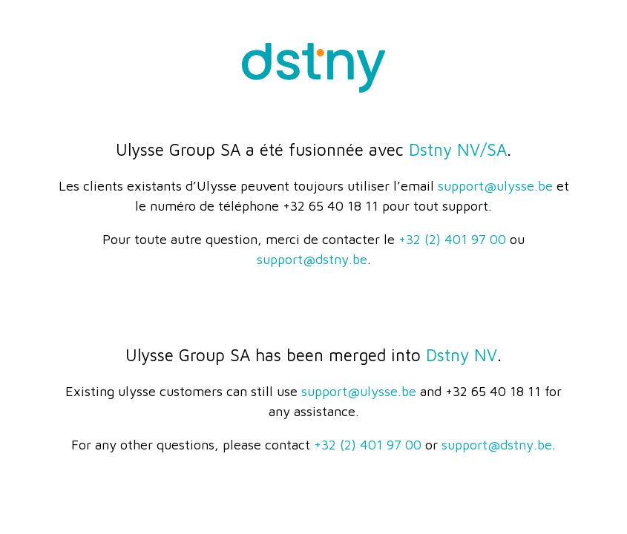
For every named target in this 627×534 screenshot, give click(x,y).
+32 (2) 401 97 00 (452, 239)
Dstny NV (461, 355)
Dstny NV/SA (458, 149)
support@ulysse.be (495, 186)
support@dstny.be (312, 259)
